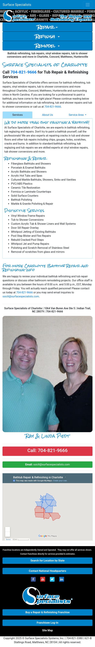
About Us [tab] (47, 114)
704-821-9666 (23, 72)
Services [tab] (17, 114)
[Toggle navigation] (87, 4)
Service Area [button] (76, 114)
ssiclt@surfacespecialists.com (21, 296)
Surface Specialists (17, 5)
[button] (47, 451)
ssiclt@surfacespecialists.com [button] (47, 464)
